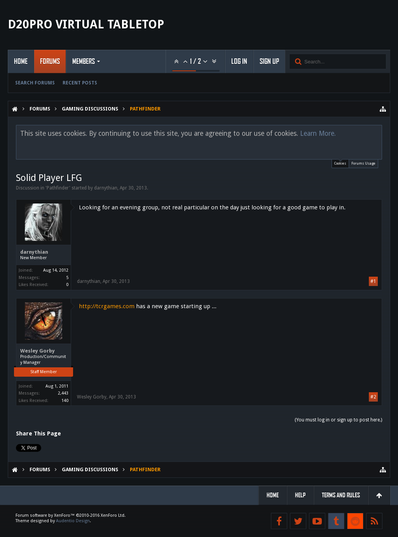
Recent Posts (80, 83)
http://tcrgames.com (106, 306)
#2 (373, 397)
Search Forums (35, 83)
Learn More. (318, 133)
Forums (50, 61)
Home (21, 61)
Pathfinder (58, 188)
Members (83, 61)
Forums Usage (363, 163)
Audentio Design (73, 520)
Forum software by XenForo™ (71, 515)
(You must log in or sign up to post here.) (338, 420)
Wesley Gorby (37, 351)
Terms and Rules (341, 495)
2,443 (63, 393)
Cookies (340, 162)
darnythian (105, 188)
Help (300, 495)
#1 (373, 281)
